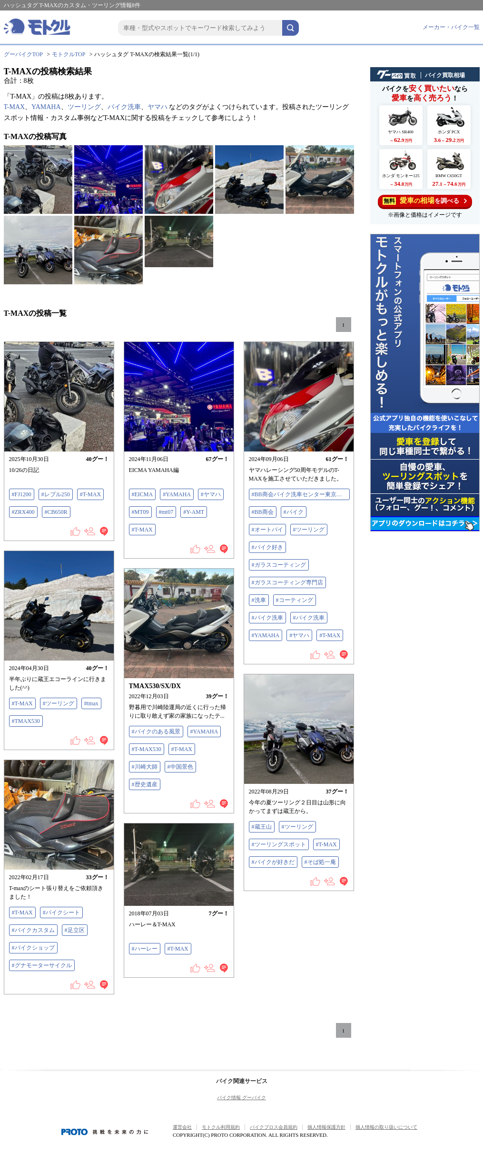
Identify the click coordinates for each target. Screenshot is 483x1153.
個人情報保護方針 (326, 1127)
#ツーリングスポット (279, 844)
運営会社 (182, 1127)
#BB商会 (263, 512)
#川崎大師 (145, 766)
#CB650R (56, 512)
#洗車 (259, 600)
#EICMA (142, 494)
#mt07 (166, 512)
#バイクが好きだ (273, 862)
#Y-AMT (193, 512)
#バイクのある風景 (156, 731)
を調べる (425, 201)
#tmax (91, 703)
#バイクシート (61, 912)
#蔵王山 (262, 826)
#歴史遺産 (145, 784)
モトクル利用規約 (221, 1127)
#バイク (294, 512)
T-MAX (14, 106)
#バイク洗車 (267, 617)
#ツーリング (309, 529)
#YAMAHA (177, 494)
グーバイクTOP (23, 54)
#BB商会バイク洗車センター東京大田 (300, 494)
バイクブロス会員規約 (273, 1127)
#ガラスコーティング (279, 564)
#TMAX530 (26, 721)
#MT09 (140, 512)
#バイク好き (267, 547)
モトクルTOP (68, 54)
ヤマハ (158, 106)
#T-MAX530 (146, 749)
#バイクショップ (33, 947)
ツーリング (84, 106)
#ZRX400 (23, 512)
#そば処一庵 (320, 862)
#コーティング (294, 600)
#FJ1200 (21, 494)
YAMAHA (45, 106)
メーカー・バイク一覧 (451, 27)
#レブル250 (55, 494)
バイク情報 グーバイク (241, 1097)
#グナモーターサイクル (42, 965)
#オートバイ (267, 529)
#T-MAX (90, 494)
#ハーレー (145, 948)
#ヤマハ (211, 494)
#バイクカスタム (33, 930)
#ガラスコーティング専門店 (287, 582)
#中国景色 (180, 766)
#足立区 (75, 930)
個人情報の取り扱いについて (386, 1127)
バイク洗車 (124, 106)
